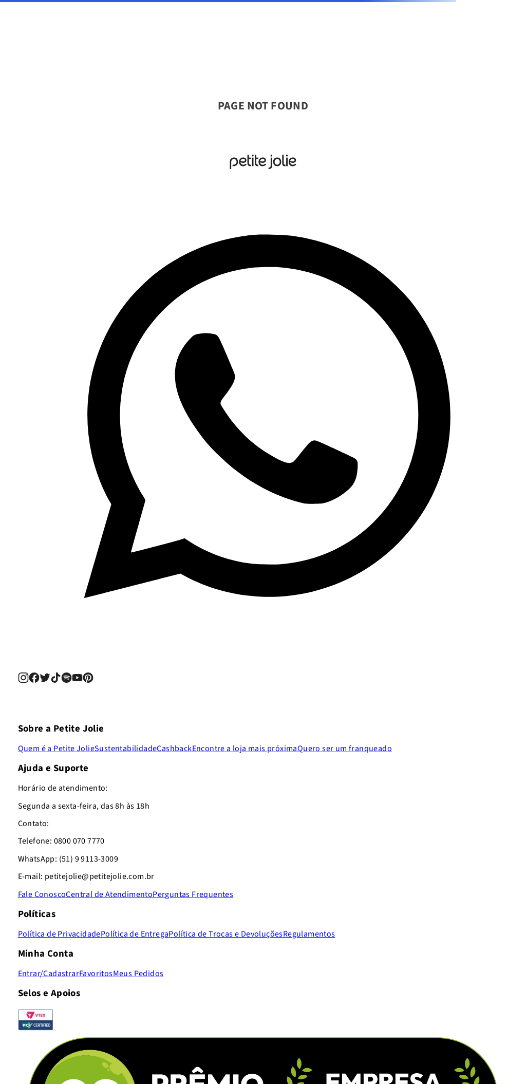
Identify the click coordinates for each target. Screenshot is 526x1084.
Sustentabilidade (126, 748)
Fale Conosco (42, 894)
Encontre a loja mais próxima (244, 748)
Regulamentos (309, 934)
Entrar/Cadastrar (48, 973)
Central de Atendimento (109, 894)
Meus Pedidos (138, 973)
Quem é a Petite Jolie (56, 748)
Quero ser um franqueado (344, 748)
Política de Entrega (135, 934)
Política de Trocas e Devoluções (225, 934)
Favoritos (96, 973)
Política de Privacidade (59, 934)
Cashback (174, 748)
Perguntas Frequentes (193, 894)
